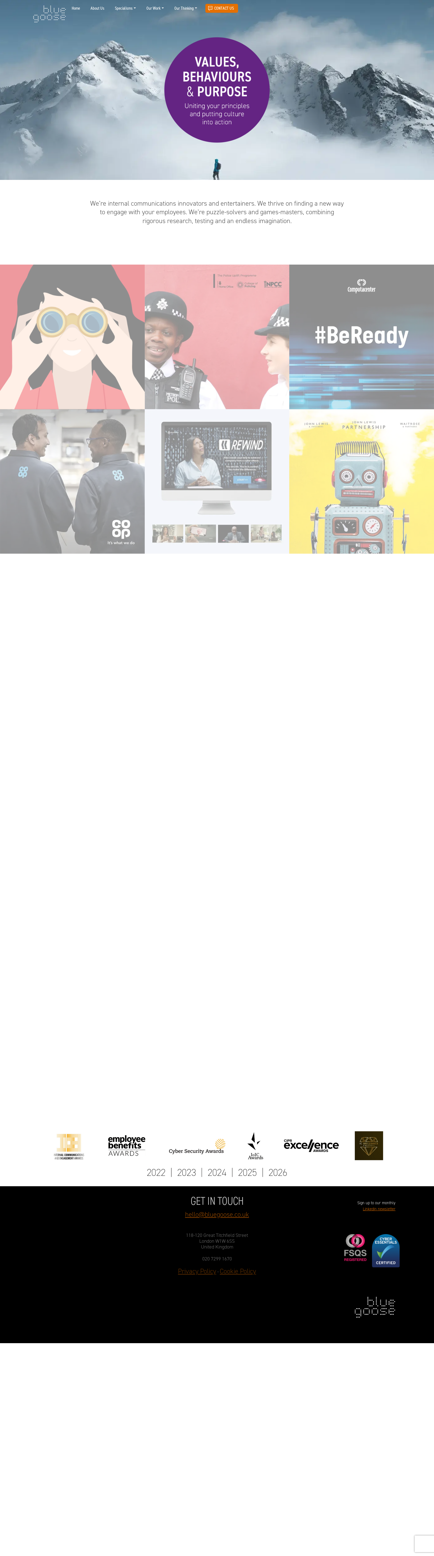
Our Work (153, 8)
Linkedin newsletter (379, 1209)
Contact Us (224, 8)
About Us (97, 8)
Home (76, 8)
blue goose (49, 14)
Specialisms (124, 8)
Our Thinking (184, 8)
